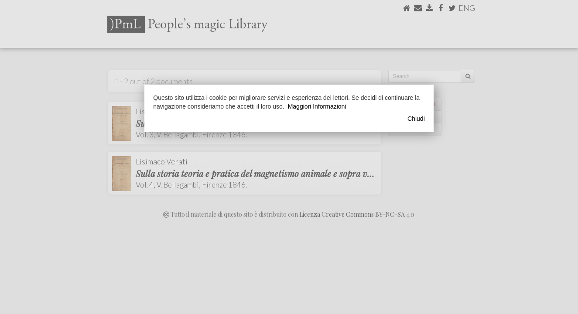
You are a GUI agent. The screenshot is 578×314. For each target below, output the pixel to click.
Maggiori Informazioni (317, 106)
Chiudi (416, 118)
